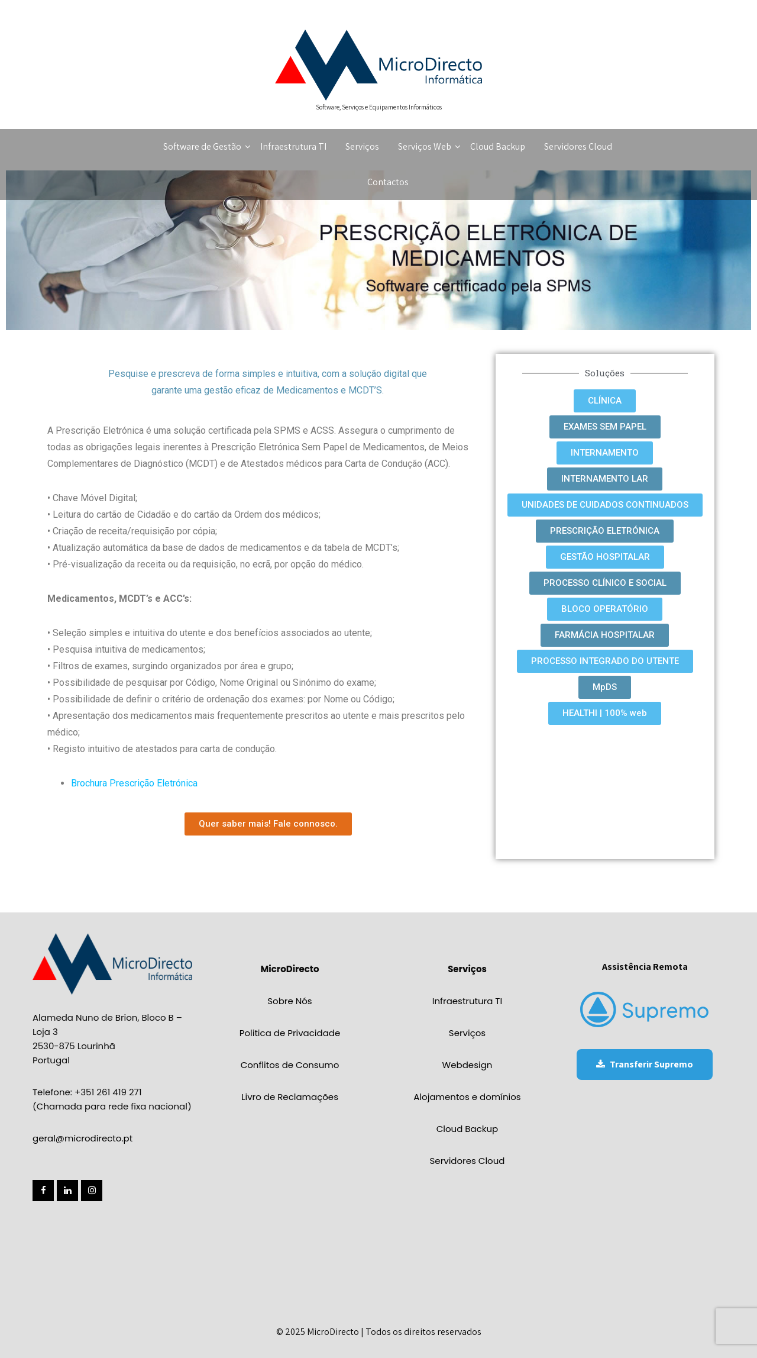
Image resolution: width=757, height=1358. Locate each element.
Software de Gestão (207, 146)
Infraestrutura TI (293, 146)
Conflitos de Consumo (290, 1065)
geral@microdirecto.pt (82, 1138)
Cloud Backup (497, 146)
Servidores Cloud (578, 146)
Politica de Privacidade (290, 1033)
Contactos (388, 182)
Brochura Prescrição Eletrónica (134, 783)
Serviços (362, 146)
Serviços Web (429, 146)
